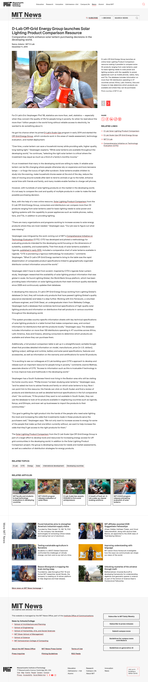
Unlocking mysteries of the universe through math (120, 568)
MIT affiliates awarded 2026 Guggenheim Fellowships (116, 525)
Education (40, 4)
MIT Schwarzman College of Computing (31, 641)
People (33, 673)
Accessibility (27, 675)
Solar (38, 466)
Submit (136, 18)
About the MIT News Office (23, 649)
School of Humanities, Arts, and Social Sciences (34, 631)
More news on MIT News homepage (26, 588)
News (94, 4)
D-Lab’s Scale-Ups (52, 132)
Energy (30, 466)
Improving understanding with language (118, 546)
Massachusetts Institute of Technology (31, 668)
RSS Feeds (76, 654)
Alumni (101, 4)
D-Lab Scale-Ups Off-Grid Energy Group (121, 135)
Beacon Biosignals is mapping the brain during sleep (53, 568)
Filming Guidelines (50, 654)
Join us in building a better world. (133, 671)
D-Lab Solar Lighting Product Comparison (121, 131)
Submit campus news (121, 631)
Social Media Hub (39, 675)
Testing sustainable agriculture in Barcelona (53, 546)
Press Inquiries (18, 654)
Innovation (59, 4)
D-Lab (15, 466)
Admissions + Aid (71, 4)
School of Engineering (23, 627)
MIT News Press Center (52, 649)
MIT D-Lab (108, 139)
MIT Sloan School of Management (28, 634)
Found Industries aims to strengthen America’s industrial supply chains (54, 525)
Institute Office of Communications (78, 616)
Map (22, 673)
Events (27, 673)
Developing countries (75, 466)
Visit (18, 673)
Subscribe (93, 18)
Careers (40, 673)
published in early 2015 (30, 250)
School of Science (22, 637)
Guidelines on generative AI (122, 648)
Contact (46, 673)
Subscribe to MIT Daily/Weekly (121, 616)
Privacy (19, 675)
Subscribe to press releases (121, 624)
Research (49, 4)
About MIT (110, 4)
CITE (22, 466)
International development (53, 466)
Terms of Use (77, 649)
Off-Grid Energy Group (22, 136)
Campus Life (85, 4)
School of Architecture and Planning (30, 624)
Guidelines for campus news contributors (121, 639)
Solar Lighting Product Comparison (70, 201)
